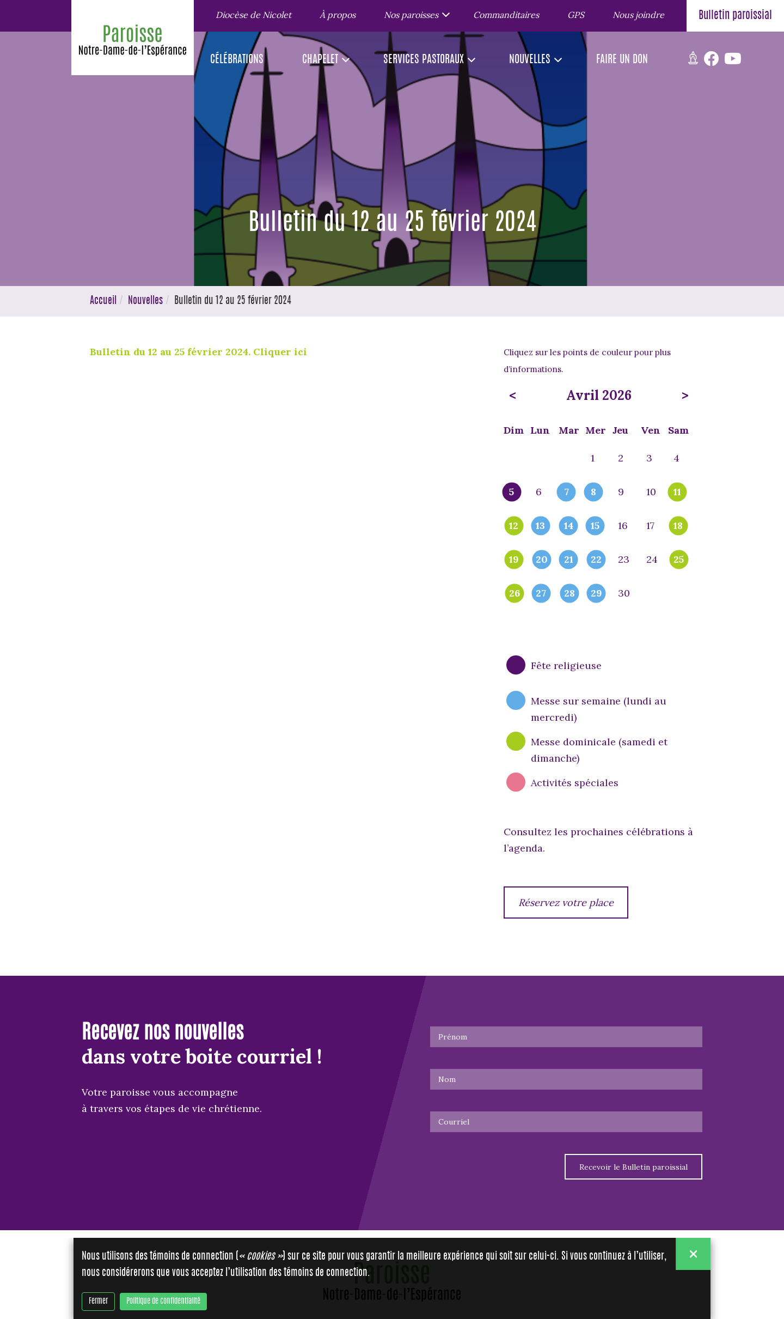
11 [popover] (677, 492)
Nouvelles (145, 301)
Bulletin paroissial (735, 15)
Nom (447, 1079)
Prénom (452, 1037)
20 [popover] (542, 560)
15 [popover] (595, 526)
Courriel (453, 1122)
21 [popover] (568, 560)
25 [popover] (678, 560)
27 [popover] (541, 593)
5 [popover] (511, 492)
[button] (414, 14)
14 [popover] (568, 526)
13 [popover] (540, 526)
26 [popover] (514, 593)
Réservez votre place (566, 902)
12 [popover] (513, 526)
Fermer (98, 1301)
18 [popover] (678, 526)
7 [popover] (566, 492)
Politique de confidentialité (163, 1301)
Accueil (103, 301)
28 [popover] (569, 593)
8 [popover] (593, 492)
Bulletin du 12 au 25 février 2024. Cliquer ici (200, 351)
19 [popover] (514, 560)
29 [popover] (596, 593)
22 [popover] (596, 560)
